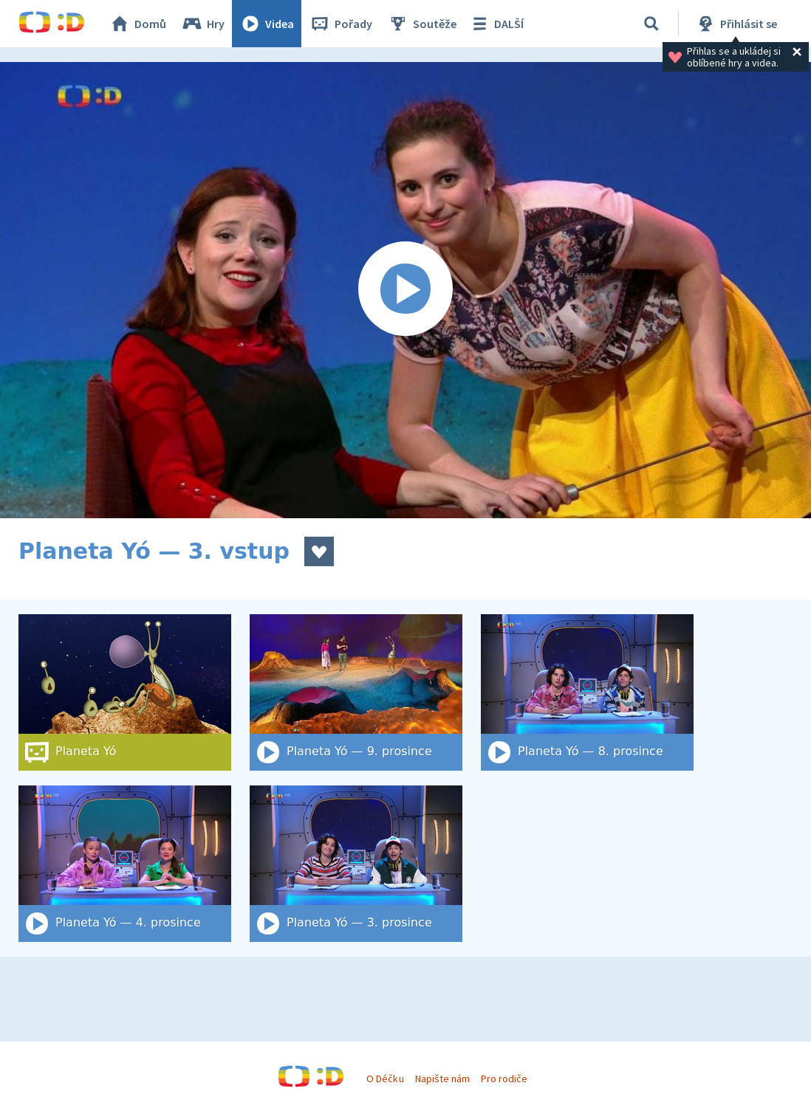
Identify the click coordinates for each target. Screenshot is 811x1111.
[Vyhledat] (651, 23)
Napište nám (442, 1078)
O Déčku (384, 1078)
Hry (203, 24)
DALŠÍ (496, 24)
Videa (266, 24)
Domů (137, 24)
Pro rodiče (504, 1078)
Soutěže (421, 24)
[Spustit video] (405, 290)
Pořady (340, 24)
